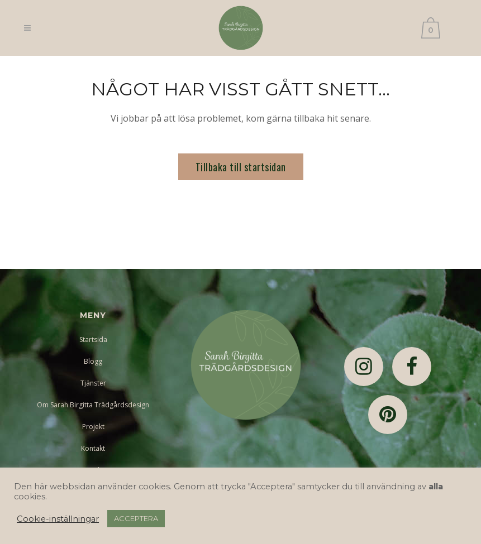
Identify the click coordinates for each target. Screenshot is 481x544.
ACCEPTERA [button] (136, 518)
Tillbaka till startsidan (241, 167)
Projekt (93, 426)
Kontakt (93, 448)
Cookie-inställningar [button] (58, 519)
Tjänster (93, 383)
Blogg (93, 361)
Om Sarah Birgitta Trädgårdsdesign (93, 405)
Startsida (93, 339)
